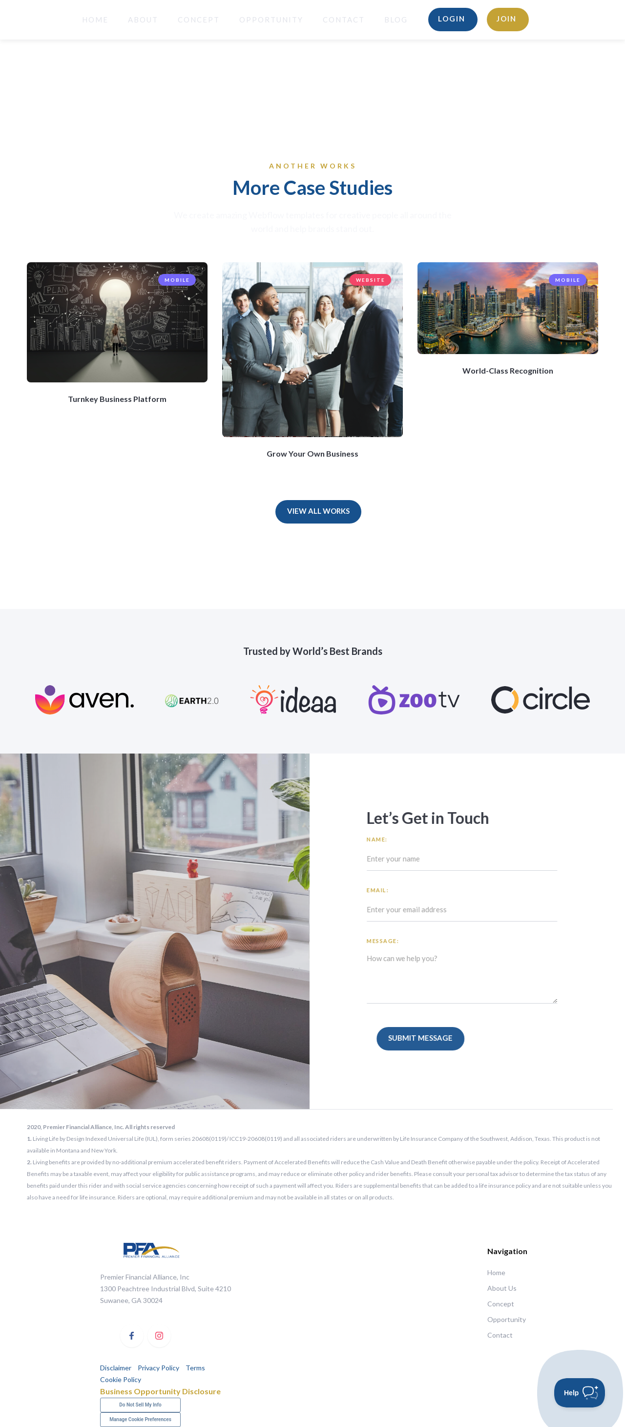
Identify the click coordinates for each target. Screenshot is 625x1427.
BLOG (396, 19)
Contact (344, 19)
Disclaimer (115, 1368)
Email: (384, 890)
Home (496, 1272)
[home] (40, 20)
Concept (199, 19)
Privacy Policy (158, 1368)
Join (507, 18)
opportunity (271, 19)
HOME (95, 19)
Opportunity (506, 1319)
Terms (194, 1368)
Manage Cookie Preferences (140, 1419)
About (143, 19)
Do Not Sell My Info (140, 1404)
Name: (383, 839)
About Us (502, 1288)
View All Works (318, 510)
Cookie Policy (120, 1379)
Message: (389, 941)
